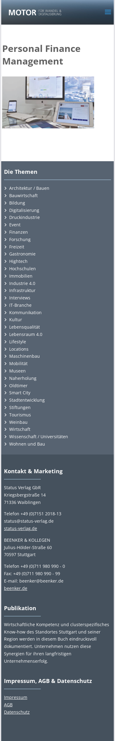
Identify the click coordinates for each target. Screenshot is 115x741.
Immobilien (21, 276)
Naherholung (22, 378)
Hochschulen (22, 268)
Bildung (17, 203)
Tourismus (20, 415)
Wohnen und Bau (27, 444)
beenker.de (15, 588)
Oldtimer (18, 385)
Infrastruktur (22, 290)
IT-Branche (20, 305)
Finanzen (18, 232)
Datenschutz (17, 712)
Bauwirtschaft (23, 195)
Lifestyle (17, 342)
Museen (17, 371)
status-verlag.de (20, 528)
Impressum (15, 697)
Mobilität (18, 363)
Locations (19, 349)
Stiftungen (20, 407)
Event (15, 225)
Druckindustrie (24, 217)
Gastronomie (22, 254)
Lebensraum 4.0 (25, 334)
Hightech (18, 261)
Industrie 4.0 (22, 283)
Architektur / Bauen (29, 188)
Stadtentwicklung (27, 400)
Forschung (20, 239)
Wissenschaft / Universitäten (38, 436)
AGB (8, 705)
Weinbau (18, 422)
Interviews (19, 298)
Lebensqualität (24, 327)
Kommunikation (25, 312)
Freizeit (16, 247)
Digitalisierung (24, 210)
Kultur (15, 319)
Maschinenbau (24, 356)
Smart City (19, 393)
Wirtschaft (19, 429)
